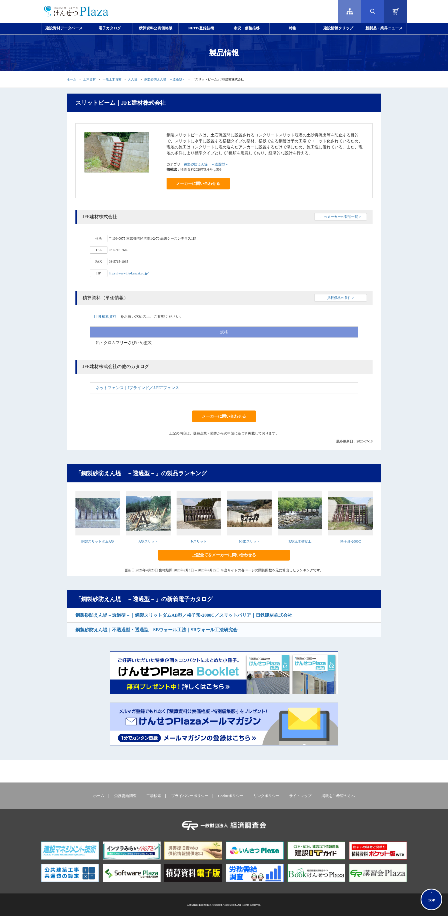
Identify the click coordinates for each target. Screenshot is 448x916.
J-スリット (199, 541)
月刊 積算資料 (105, 316)
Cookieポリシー (230, 796)
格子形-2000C (350, 541)
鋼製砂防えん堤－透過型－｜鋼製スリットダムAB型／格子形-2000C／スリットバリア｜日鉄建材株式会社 (183, 615)
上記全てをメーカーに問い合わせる (224, 555)
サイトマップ (300, 796)
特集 (292, 28)
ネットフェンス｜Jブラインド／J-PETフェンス (137, 388)
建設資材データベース (64, 28)
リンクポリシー (266, 796)
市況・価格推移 (247, 28)
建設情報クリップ (338, 28)
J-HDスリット (249, 541)
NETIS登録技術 (201, 28)
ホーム (71, 79)
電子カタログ (110, 28)
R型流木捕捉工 (300, 541)
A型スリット (148, 541)
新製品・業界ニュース (384, 28)
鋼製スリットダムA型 (98, 541)
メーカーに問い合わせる (198, 183)
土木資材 (89, 79)
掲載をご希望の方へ (338, 796)
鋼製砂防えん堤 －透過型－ (164, 79)
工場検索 (153, 796)
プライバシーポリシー (189, 796)
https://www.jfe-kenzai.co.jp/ (129, 273)
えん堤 (132, 79)
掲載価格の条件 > (340, 298)
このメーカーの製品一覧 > (340, 217)
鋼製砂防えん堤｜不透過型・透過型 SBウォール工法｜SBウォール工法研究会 (156, 629)
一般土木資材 (112, 79)
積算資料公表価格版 (155, 28)
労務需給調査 (125, 796)
